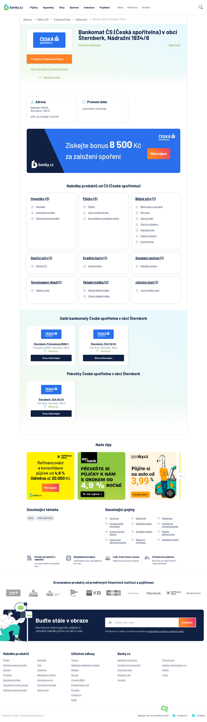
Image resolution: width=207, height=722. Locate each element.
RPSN (74, 700)
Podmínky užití (125, 670)
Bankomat (141, 518)
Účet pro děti (147, 218)
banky (30, 518)
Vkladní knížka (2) (95, 282)
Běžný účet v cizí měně (152, 206)
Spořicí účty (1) (41, 258)
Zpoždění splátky (144, 531)
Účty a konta (168, 660)
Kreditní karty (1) (95, 258)
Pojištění (105, 7)
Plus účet (145, 212)
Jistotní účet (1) (146, 282)
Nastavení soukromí (127, 660)
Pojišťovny (132, 7)
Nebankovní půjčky (46, 675)
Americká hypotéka (45, 212)
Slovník (74, 675)
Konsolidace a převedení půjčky (103, 218)
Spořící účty (43, 690)
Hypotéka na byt (45, 680)
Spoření (74, 7)
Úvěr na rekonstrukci (98, 212)
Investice (89, 7)
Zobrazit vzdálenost (89, 44)
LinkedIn (198, 715)
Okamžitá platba (144, 523)
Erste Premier (147, 241)
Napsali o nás (124, 675)
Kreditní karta (95, 266)
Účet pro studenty (149, 224)
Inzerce (74, 660)
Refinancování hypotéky (48, 218)
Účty (62, 7)
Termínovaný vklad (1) (46, 282)
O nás (165, 675)
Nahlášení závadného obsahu (85, 665)
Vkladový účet (42, 290)
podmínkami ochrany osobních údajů (165, 631)
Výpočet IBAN (78, 680)
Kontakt (121, 680)
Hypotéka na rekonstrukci (15, 685)
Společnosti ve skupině (129, 665)
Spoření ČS (41, 266)
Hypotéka (40, 206)
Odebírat (187, 622)
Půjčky (34, 7)
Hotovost (114, 518)
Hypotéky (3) (40, 198)
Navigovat (174, 44)
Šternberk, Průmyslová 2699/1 (51, 343)
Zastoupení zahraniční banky (118, 541)
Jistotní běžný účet (150, 290)
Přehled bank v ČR (80, 685)
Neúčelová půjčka (11, 680)
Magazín (75, 670)
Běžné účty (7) (145, 198)
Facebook (180, 715)
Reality (165, 670)
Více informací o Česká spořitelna (49, 68)
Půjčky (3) (90, 198)
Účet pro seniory (149, 235)
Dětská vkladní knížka (98, 290)
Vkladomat (167, 518)
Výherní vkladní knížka (98, 296)
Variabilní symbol (170, 539)
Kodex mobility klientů (117, 533)
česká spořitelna (45, 518)
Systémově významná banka (170, 525)
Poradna (146, 7)
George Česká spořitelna (116, 525)
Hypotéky (48, 7)
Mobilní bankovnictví (168, 533)
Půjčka (91, 206)
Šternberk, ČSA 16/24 (103, 343)
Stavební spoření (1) (149, 258)
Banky (121, 7)
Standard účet (147, 230)
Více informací (51, 357)
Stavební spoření (149, 266)
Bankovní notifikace (141, 541)
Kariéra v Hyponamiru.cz (174, 665)
